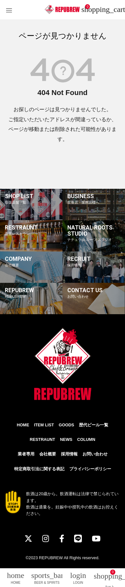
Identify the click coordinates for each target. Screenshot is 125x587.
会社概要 (47, 454)
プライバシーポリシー (90, 468)
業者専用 (26, 454)
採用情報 (69, 454)
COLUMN (86, 439)
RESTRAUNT (42, 439)
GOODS (66, 424)
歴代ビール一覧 (93, 424)
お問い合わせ (95, 454)
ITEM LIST (44, 424)
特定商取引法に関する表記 (39, 468)
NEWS (66, 439)
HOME (23, 424)
